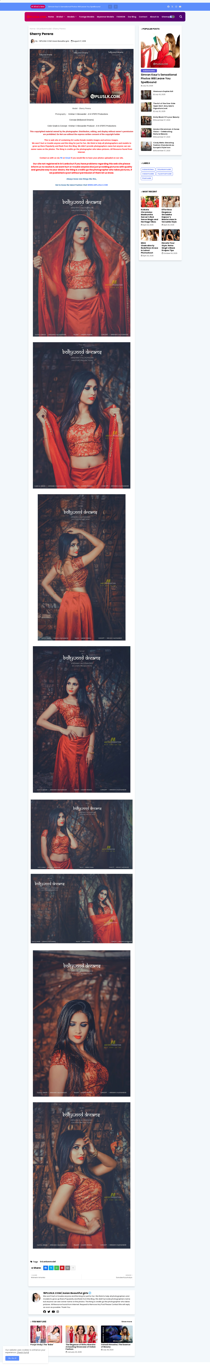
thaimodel (146, 178)
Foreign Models (86, 16)
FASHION (121, 16)
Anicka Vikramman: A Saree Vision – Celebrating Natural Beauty (166, 131)
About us (154, 16)
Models (71, 16)
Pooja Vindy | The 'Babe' (42, 1344)
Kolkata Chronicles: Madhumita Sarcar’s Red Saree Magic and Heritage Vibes (149, 215)
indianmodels (148, 174)
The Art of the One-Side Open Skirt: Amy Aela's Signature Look (164, 105)
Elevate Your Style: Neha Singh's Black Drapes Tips (168, 247)
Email (67, 158)
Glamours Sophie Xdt (163, 91)
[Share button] (73, 1268)
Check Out (22, 1352)
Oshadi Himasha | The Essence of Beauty (115, 1345)
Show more (126, 1321)
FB (61, 158)
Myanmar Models (105, 16)
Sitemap (166, 16)
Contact (143, 16)
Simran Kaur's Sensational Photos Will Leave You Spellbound (74, 6)
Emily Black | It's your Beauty (166, 117)
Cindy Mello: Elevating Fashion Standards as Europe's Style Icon (163, 145)
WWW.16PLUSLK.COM (98, 185)
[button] (110, 7)
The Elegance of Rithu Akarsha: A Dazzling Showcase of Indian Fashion (81, 1346)
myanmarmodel (164, 174)
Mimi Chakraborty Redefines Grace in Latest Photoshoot (149, 248)
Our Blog (132, 16)
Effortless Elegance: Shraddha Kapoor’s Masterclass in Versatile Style (169, 215)
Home (51, 16)
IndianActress (148, 169)
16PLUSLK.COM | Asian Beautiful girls (65, 1293)
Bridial (60, 16)
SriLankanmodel (44, 28)
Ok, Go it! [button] (12, 1358)
